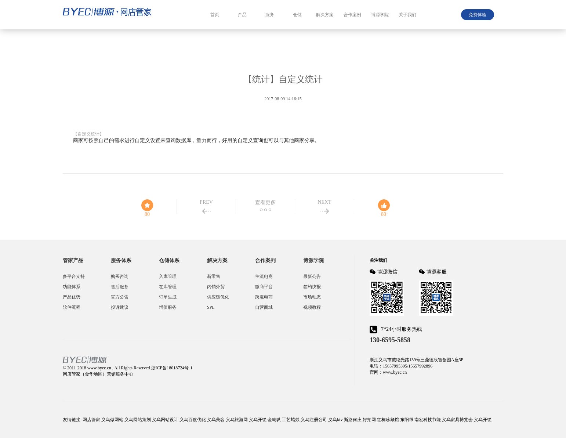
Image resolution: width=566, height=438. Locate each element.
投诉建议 (119, 307)
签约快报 (312, 286)
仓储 (297, 14)
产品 (242, 14)
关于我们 (407, 14)
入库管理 (168, 276)
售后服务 (119, 286)
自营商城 (264, 307)
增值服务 (168, 307)
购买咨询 (119, 276)
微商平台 (264, 286)
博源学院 (380, 14)
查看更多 (265, 202)
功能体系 (71, 286)
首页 (214, 14)
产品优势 (71, 297)
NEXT (324, 202)
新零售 (213, 276)
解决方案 (325, 14)
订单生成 (168, 297)
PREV (206, 202)
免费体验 (477, 14)
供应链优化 (218, 297)
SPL (211, 307)
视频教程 (312, 307)
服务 (269, 14)
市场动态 (312, 297)
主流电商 (264, 276)
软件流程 (71, 307)
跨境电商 (264, 297)
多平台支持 (74, 276)
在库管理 (168, 286)
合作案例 (352, 14)
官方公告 (119, 297)
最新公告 (312, 276)
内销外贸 (216, 286)
